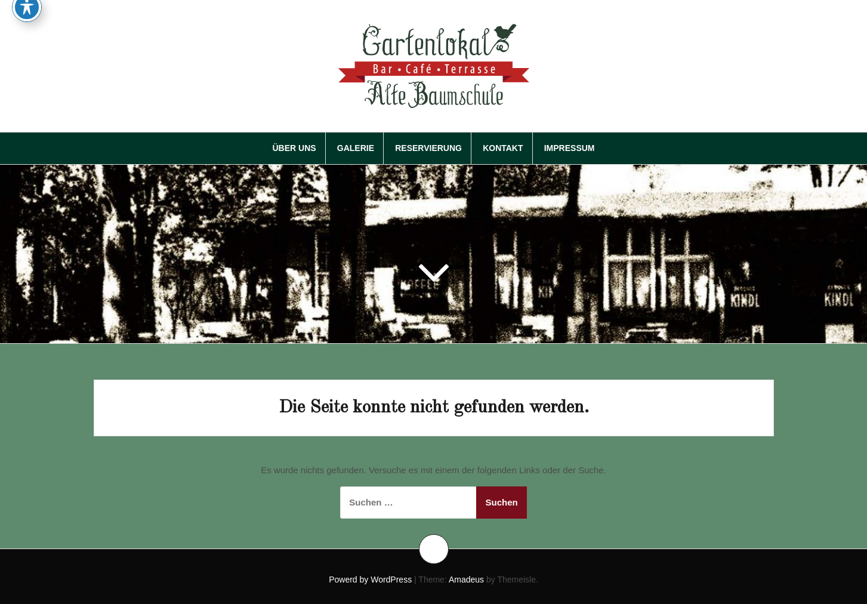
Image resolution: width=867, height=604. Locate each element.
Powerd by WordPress (370, 579)
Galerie (355, 148)
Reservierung (428, 148)
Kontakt (503, 148)
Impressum (569, 148)
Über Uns (294, 148)
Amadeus (466, 579)
